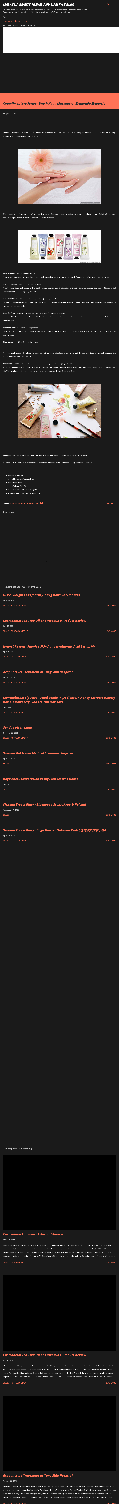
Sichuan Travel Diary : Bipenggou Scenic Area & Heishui (44, 804)
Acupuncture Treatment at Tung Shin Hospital (38, 672)
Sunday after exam (17, 727)
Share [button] (110, 503)
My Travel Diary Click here (16, 21)
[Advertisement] (46, 75)
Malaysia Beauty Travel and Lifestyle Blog (38, 4)
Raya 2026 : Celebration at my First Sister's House (40, 779)
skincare (33, 503)
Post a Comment (19, 605)
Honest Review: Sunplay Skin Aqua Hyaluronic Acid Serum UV (49, 646)
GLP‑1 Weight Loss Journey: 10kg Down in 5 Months (41, 595)
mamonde (23, 503)
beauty (13, 503)
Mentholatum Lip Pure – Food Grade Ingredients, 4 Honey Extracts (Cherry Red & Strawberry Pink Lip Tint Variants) (59, 699)
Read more (110, 605)
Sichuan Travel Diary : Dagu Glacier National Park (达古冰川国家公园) (54, 830)
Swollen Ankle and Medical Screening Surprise (38, 753)
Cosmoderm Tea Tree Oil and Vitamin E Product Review (44, 620)
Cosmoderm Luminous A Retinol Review (33, 1234)
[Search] (108, 4)
